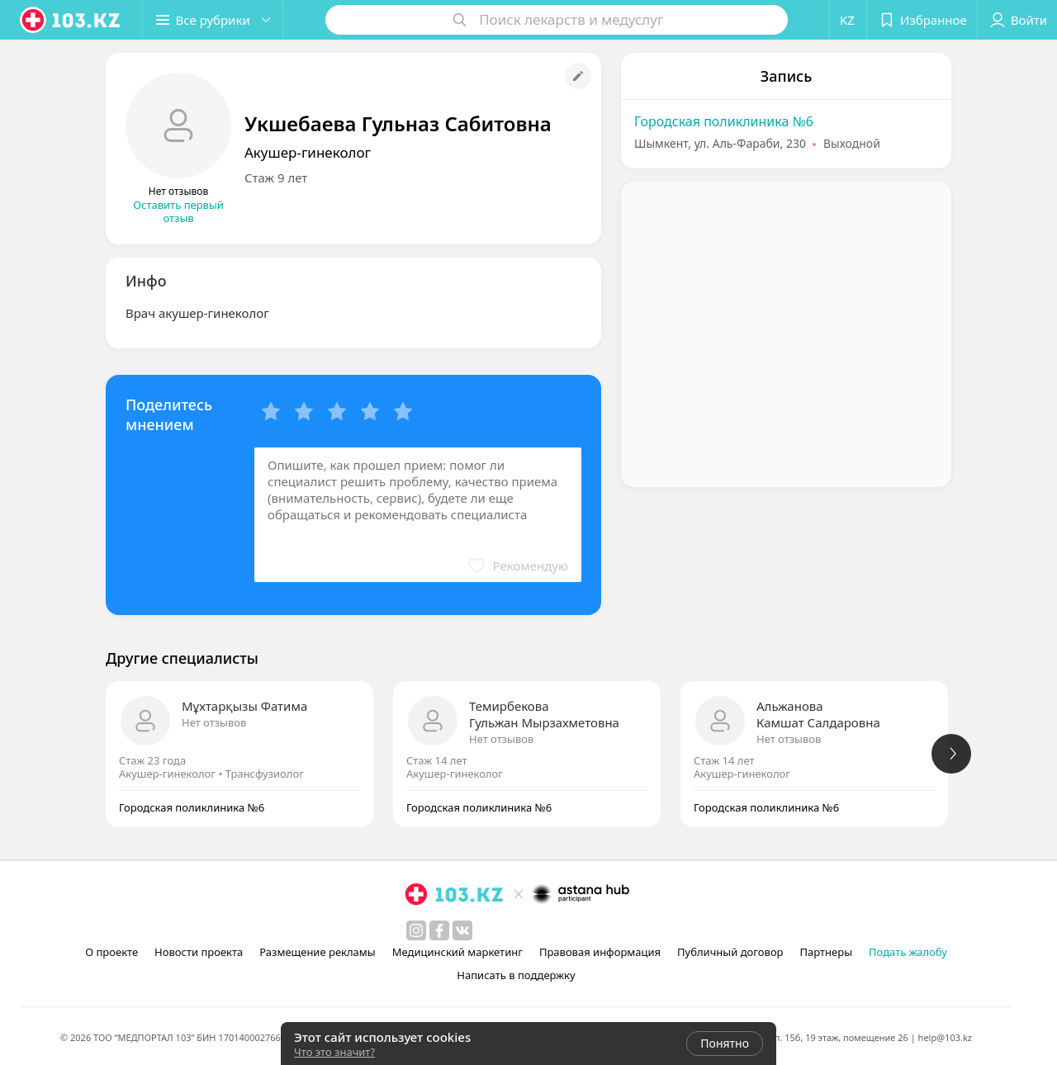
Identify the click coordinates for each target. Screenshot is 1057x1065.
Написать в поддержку (516, 975)
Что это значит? (334, 1051)
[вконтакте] (462, 930)
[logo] (71, 20)
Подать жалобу (908, 951)
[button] (213, 20)
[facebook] (439, 930)
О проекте (111, 951)
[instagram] (416, 930)
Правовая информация (600, 951)
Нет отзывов (214, 722)
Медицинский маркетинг (457, 951)
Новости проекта (198, 951)
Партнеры (826, 951)
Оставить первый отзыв (178, 211)
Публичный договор (730, 951)
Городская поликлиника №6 (723, 121)
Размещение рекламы (317, 951)
